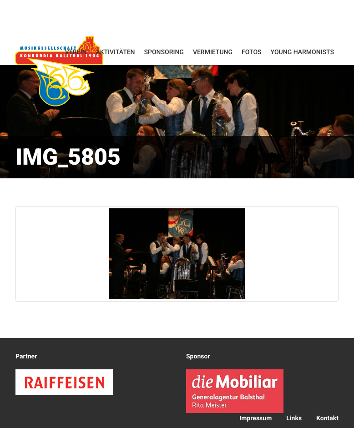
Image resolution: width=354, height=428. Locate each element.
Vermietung (213, 52)
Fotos (252, 52)
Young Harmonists (302, 52)
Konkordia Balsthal (59, 71)
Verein (76, 52)
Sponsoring (164, 52)
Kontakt (327, 418)
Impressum (255, 418)
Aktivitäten (115, 52)
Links (294, 418)
